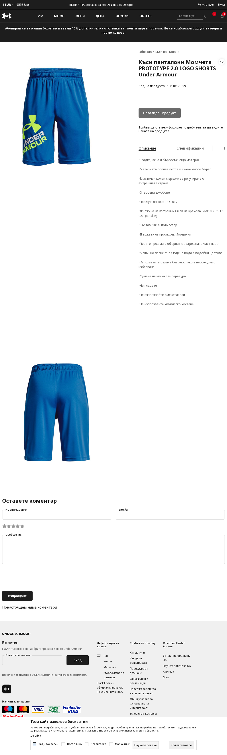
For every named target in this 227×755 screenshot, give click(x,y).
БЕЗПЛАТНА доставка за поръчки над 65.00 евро (101, 5)
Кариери (168, 671)
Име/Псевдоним (16, 510)
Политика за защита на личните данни (143, 691)
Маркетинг (122, 744)
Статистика (98, 744)
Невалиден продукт (159, 113)
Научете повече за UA (177, 666)
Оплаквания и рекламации (139, 681)
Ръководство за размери (114, 675)
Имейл (123, 510)
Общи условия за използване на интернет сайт (141, 703)
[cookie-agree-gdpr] (181, 745)
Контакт (109, 661)
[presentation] (36, 578)
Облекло (145, 52)
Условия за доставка (143, 714)
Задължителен (48, 744)
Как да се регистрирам (138, 660)
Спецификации (190, 148)
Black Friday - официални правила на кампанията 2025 (110, 687)
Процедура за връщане (139, 671)
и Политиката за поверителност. (69, 674)
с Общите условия (40, 674)
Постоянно (74, 744)
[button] (222, 74)
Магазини (110, 667)
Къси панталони (167, 52)
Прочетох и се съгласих (44, 675)
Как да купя (137, 652)
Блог (166, 677)
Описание (147, 148)
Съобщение (14, 535)
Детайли (35, 735)
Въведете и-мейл (18, 655)
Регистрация (206, 4)
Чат (106, 656)
